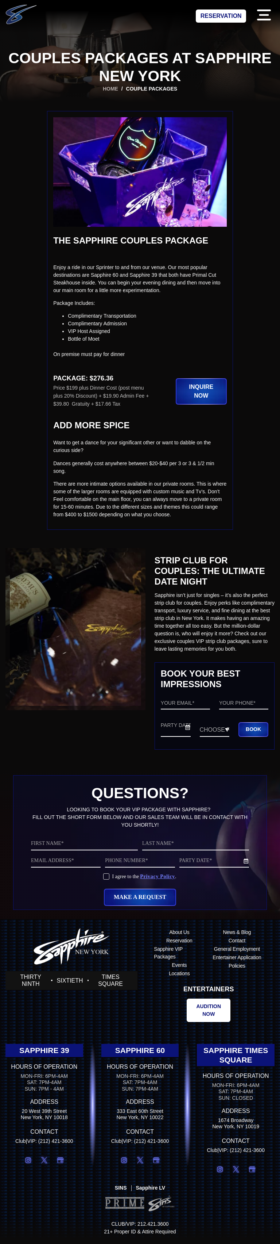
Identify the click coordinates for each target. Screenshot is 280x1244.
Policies (237, 969)
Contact (237, 944)
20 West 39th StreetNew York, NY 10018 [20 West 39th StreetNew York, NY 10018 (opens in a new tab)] (44, 1118)
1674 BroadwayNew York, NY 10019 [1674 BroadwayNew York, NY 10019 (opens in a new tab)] (235, 1127)
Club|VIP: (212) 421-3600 (44, 1145)
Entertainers (208, 992)
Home (110, 89)
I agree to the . (144, 880)
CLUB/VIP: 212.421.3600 (139, 1228)
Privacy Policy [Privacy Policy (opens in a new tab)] (157, 880)
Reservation (179, 944)
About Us (179, 936)
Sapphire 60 (140, 1054)
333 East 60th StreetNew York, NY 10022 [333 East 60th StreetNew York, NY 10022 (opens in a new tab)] (140, 1118)
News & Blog (237, 936)
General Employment (237, 953)
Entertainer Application (237, 961)
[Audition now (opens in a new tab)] (208, 1014)
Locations (179, 977)
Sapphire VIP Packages (168, 956)
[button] (263, 16)
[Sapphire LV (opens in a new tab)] (151, 1192)
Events (179, 969)
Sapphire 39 (44, 1054)
